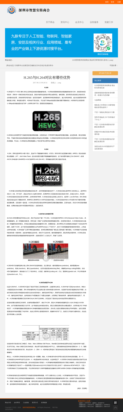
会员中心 (79, 22)
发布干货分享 (105, 73)
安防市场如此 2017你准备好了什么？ (104, 118)
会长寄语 (17, 402)
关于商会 (50, 22)
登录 (112, 2)
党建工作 (109, 22)
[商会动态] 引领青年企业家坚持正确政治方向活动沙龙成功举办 (29, 65)
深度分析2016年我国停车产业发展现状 (104, 148)
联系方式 (35, 402)
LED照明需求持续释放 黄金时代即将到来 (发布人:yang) (92, 60)
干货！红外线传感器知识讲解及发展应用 (104, 126)
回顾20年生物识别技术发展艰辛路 (104, 133)
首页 (107, 2)
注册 (119, 2)
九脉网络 (97, 100)
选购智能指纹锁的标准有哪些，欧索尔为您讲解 (104, 94)
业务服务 (94, 22)
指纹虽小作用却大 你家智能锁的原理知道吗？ (104, 106)
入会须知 (26, 402)
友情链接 (44, 402)
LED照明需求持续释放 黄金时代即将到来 (104, 87)
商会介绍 (8, 402)
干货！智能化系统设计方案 (104, 112)
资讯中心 (65, 22)
